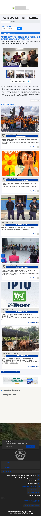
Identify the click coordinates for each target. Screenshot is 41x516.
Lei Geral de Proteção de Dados (32, 505)
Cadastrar (30, 446)
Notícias (7, 21)
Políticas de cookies (35, 501)
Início (3, 21)
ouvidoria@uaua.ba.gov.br (29, 486)
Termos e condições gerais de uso (32, 500)
